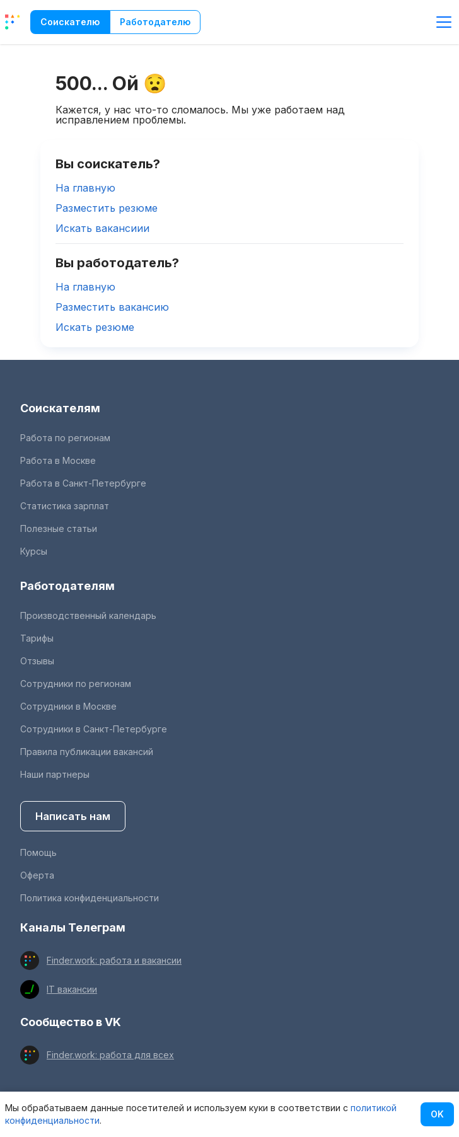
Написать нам (72, 816)
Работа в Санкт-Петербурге (83, 483)
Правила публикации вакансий (86, 751)
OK (437, 1114)
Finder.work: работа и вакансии (114, 960)
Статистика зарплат (64, 505)
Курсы (33, 551)
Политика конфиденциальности (89, 897)
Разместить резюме (106, 208)
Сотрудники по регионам (75, 683)
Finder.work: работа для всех (110, 1054)
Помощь (38, 852)
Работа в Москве (58, 460)
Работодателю (155, 21)
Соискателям (60, 408)
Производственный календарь (88, 615)
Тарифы (37, 638)
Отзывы (37, 660)
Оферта (37, 875)
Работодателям (67, 585)
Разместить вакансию (112, 307)
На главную (85, 188)
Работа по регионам (65, 437)
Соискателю (70, 21)
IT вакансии (72, 989)
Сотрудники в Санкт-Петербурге (93, 729)
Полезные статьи (58, 528)
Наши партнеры (55, 774)
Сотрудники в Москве (68, 706)
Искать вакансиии (102, 228)
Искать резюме (94, 327)
